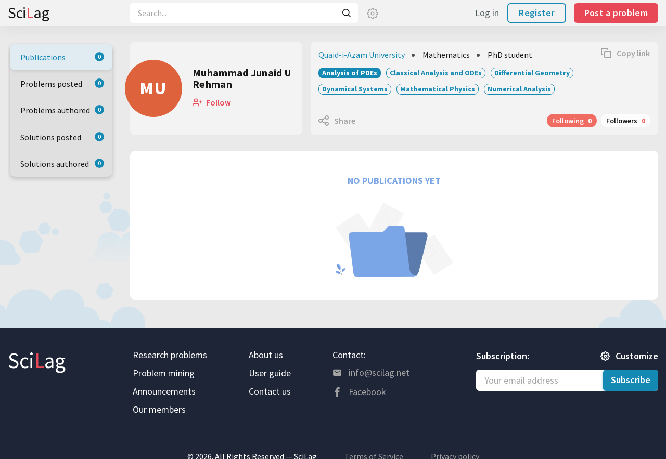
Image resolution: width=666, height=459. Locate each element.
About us (266, 355)
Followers (625, 120)
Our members (159, 409)
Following (572, 120)
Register (536, 13)
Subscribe (630, 380)
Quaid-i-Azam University (361, 54)
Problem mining (164, 373)
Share (344, 120)
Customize (637, 356)
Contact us (270, 391)
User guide (270, 373)
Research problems (170, 355)
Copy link (633, 53)
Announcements (164, 391)
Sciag (28, 12)
